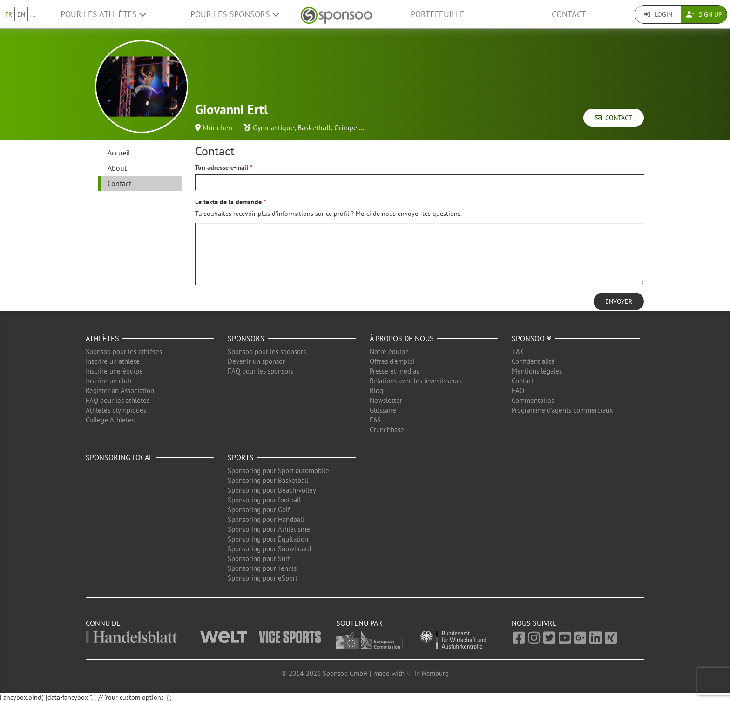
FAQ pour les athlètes (117, 400)
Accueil (119, 152)
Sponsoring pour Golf (259, 509)
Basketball (314, 127)
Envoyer (618, 301)
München (217, 127)
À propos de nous (402, 338)
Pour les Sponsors (234, 14)
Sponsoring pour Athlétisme (269, 529)
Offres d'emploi (392, 361)
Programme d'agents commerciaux (562, 410)
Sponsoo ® (532, 338)
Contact (569, 14)
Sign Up (704, 14)
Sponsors (246, 338)
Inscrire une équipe (114, 371)
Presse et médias (394, 371)
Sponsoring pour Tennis (262, 568)
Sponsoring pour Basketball (268, 480)
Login (658, 14)
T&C (518, 351)
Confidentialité (533, 361)
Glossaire (383, 410)
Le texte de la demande (228, 202)
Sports (241, 457)
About (117, 168)
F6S (375, 419)
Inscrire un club (108, 380)
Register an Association (120, 390)
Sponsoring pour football (264, 499)
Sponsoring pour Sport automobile (278, 470)
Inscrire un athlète (113, 361)
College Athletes (110, 419)
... (32, 14)
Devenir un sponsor (256, 361)
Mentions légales (537, 371)
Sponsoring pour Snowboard (269, 548)
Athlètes (102, 338)
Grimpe (345, 127)
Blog (376, 390)
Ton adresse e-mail (221, 167)
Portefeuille (438, 14)
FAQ (518, 390)
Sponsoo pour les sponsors (267, 351)
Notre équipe (389, 351)
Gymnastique (273, 127)
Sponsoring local (119, 457)
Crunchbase (387, 429)
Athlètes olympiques (116, 410)
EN (21, 14)
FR (8, 14)
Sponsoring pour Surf (259, 558)
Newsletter (386, 400)
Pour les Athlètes (103, 14)
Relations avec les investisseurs (416, 380)
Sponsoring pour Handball (266, 519)
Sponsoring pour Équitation (268, 539)
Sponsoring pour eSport (262, 578)
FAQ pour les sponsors (260, 371)
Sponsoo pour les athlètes (124, 351)
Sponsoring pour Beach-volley (272, 490)
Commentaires (533, 400)
